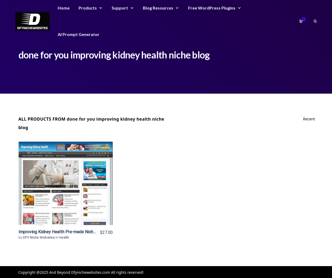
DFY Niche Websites (39, 237)
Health (64, 237)
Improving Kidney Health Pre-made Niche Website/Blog (71, 231)
